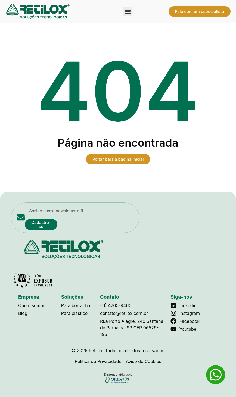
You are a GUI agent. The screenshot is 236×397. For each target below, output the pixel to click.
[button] (127, 11)
